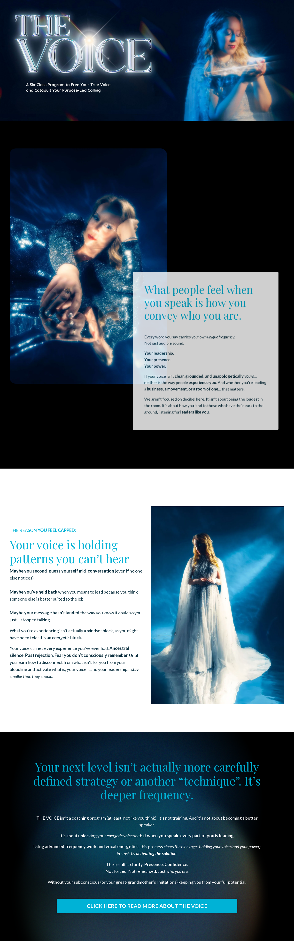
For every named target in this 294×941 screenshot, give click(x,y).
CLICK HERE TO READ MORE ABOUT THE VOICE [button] (147, 906)
